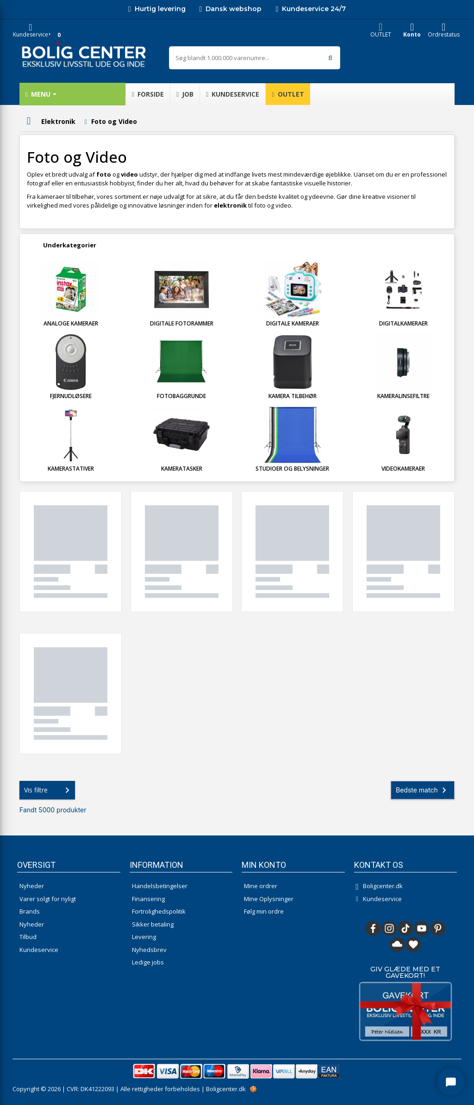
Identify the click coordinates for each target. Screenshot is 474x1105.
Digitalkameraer (403, 323)
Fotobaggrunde (181, 396)
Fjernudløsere (71, 396)
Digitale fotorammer (181, 323)
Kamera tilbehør (292, 396)
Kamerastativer (71, 469)
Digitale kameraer (292, 323)
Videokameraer (403, 469)
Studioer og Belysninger (292, 469)
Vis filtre (48, 790)
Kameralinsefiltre (403, 396)
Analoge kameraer (71, 323)
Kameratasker (181, 469)
